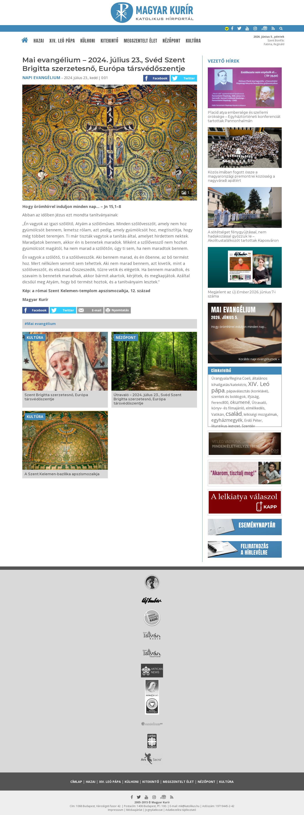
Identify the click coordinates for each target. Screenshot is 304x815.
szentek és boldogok (228, 396)
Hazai (39, 40)
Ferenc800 (219, 402)
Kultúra (193, 40)
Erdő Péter (253, 420)
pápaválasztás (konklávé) (247, 391)
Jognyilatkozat (154, 810)
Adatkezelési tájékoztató (180, 810)
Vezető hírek (223, 61)
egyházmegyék (226, 420)
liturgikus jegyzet (225, 425)
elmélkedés (255, 408)
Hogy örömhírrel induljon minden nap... (238, 317)
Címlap (76, 782)
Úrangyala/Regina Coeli (230, 378)
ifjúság (253, 396)
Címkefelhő (221, 370)
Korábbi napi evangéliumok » (259, 359)
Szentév (248, 425)
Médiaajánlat (134, 810)
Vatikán (217, 414)
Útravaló (259, 402)
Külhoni (87, 40)
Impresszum (115, 810)
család (234, 414)
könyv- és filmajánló (227, 408)
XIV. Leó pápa (62, 40)
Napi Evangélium (41, 77)
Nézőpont (171, 40)
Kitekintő (109, 40)
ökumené (240, 402)
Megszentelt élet (140, 40)
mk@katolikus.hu (188, 806)
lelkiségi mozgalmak (260, 414)
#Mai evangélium (40, 323)
